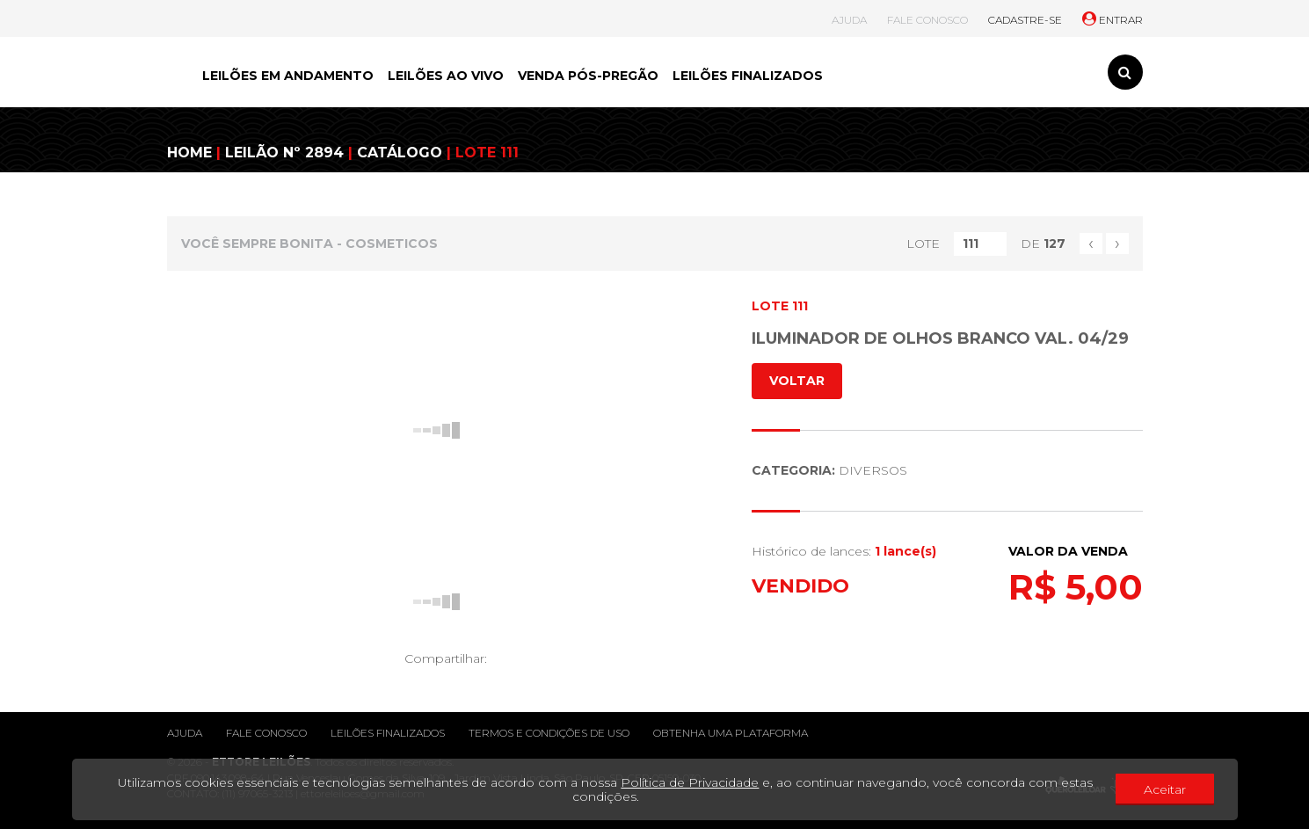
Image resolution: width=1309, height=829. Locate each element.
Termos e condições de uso (549, 732)
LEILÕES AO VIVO (446, 76)
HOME (189, 152)
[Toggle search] (1125, 72)
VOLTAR (797, 381)
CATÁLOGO (399, 152)
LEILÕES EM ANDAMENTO (288, 76)
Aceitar (1165, 789)
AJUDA (849, 19)
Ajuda (184, 732)
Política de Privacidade (690, 782)
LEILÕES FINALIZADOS (748, 76)
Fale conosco (266, 732)
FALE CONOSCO (927, 19)
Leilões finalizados (388, 732)
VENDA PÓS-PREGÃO (588, 76)
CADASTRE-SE (1025, 19)
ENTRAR (1112, 19)
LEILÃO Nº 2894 (284, 152)
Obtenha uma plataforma (730, 732)
